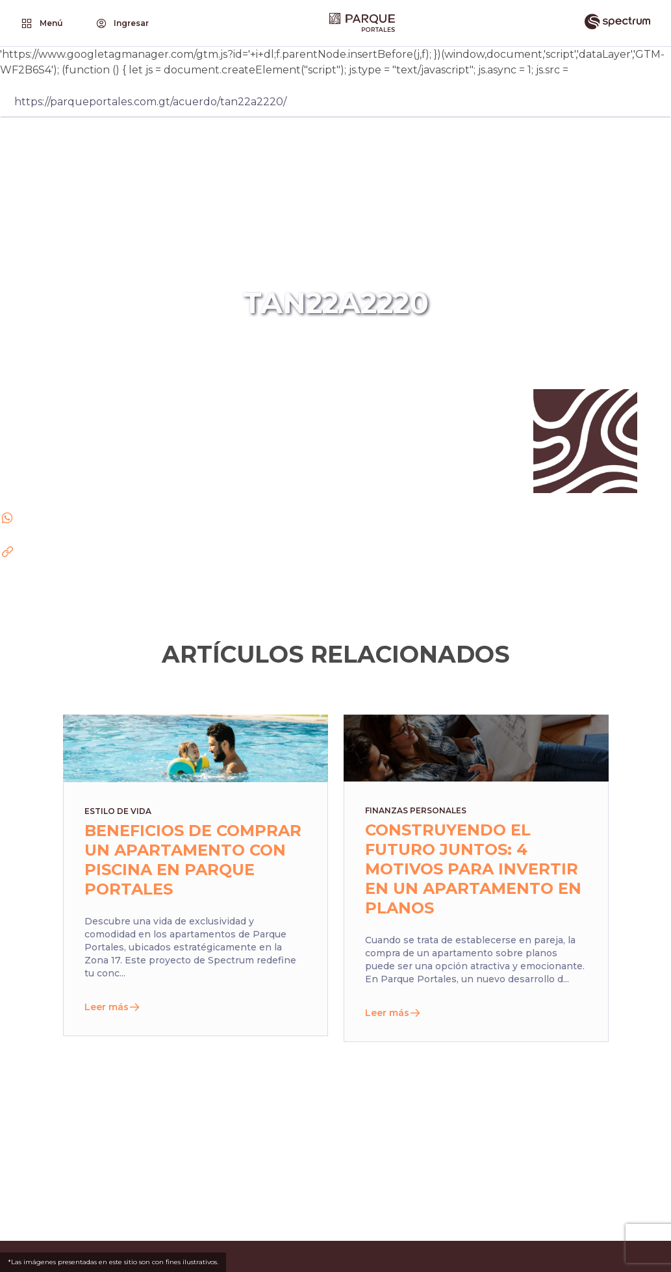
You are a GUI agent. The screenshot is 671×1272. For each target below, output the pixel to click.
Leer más (112, 1007)
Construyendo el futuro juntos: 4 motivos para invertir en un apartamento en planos (473, 868)
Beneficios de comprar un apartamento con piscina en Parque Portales (192, 859)
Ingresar (121, 23)
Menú (41, 23)
